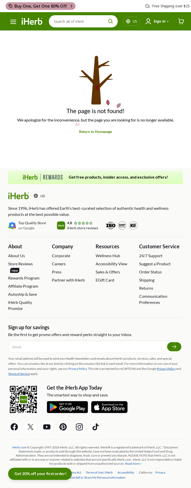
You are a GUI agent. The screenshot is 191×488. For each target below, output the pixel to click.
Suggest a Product (155, 263)
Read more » (133, 463)
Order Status (150, 271)
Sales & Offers (108, 271)
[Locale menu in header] (135, 21)
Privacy (160, 472)
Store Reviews (20, 267)
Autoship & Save (22, 294)
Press (57, 271)
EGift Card (105, 279)
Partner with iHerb (68, 279)
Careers (59, 263)
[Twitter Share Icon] (30, 427)
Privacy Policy (166, 369)
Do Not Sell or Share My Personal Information (95, 477)
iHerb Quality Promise (20, 305)
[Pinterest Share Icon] (63, 427)
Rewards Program (23, 277)
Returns (146, 288)
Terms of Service (19, 374)
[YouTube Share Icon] (47, 427)
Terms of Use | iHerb (99, 472)
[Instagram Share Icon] (79, 427)
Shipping (146, 279)
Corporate (61, 255)
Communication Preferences (153, 299)
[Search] (83, 21)
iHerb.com (19, 447)
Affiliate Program (23, 286)
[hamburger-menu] (13, 22)
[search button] (111, 21)
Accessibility (126, 472)
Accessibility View (111, 263)
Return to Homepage (95, 131)
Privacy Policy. (77, 369)
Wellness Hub (108, 255)
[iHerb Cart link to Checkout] (181, 21)
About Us (16, 255)
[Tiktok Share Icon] (96, 427)
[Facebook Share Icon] (14, 427)
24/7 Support (151, 255)
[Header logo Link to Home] (32, 21)
